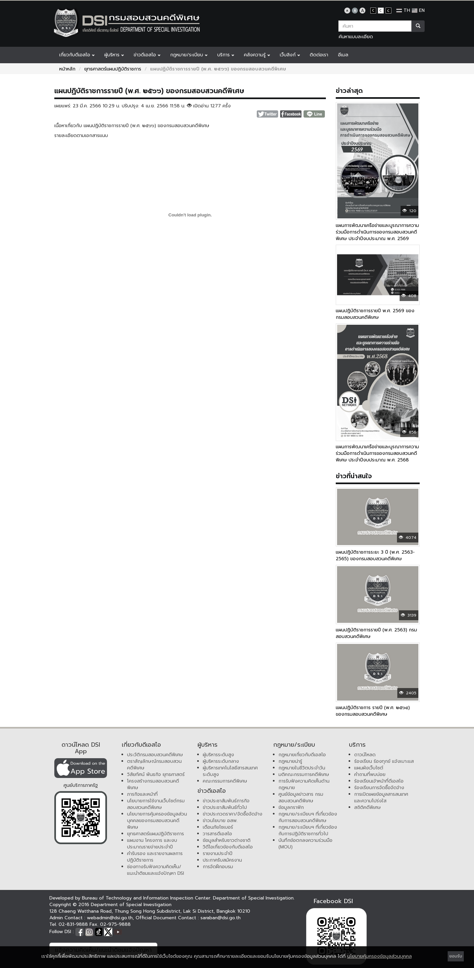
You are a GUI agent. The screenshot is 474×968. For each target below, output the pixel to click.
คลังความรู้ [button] (257, 54)
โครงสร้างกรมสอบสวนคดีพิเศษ (153, 784)
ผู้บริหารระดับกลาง (221, 761)
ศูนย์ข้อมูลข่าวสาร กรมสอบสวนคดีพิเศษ (300, 797)
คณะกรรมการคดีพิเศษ (225, 781)
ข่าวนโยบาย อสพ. (220, 820)
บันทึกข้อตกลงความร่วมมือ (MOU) (305, 843)
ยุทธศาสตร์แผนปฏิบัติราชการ (112, 69)
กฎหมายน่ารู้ (290, 761)
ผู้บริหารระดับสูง (218, 754)
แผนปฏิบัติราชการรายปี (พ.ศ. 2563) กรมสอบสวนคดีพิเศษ (376, 633)
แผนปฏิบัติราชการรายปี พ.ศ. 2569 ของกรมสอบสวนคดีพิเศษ (375, 314)
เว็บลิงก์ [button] (290, 54)
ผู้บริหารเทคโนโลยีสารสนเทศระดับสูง (230, 771)
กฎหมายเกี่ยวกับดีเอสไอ (302, 754)
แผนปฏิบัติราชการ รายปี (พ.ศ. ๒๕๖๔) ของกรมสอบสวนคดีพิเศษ (373, 711)
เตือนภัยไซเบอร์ (218, 827)
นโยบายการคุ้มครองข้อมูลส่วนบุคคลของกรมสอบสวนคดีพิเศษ (157, 821)
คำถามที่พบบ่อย (369, 774)
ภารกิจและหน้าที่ (142, 794)
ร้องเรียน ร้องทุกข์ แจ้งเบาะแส (384, 761)
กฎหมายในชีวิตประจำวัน (301, 767)
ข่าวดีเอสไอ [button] (147, 54)
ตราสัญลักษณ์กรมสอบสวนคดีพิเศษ (154, 764)
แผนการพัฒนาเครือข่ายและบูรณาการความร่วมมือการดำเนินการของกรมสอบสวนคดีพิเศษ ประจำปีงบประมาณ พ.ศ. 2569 (377, 232)
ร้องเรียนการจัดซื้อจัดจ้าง (379, 787)
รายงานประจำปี (217, 853)
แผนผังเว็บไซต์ (368, 767)
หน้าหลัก (67, 69)
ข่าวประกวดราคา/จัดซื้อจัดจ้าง (232, 814)
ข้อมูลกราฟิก (291, 807)
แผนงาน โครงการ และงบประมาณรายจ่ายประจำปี (152, 843)
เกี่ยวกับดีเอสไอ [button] (76, 54)
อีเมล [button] (343, 54)
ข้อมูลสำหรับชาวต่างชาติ (226, 840)
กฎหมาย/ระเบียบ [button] (188, 54)
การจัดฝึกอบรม (218, 866)
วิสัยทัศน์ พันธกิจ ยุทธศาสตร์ (156, 774)
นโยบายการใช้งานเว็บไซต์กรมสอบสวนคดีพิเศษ (156, 804)
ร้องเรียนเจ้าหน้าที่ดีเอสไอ (379, 781)
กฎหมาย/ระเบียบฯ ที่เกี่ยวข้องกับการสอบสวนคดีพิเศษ (307, 817)
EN (418, 10)
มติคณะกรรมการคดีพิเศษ (303, 774)
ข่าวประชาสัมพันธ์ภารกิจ (226, 800)
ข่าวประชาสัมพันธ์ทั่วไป (225, 807)
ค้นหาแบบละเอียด (356, 36)
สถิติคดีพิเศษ (367, 807)
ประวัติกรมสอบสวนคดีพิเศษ (155, 754)
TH (403, 10)
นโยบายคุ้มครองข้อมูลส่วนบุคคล (379, 956)
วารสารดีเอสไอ (217, 833)
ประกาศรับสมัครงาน (222, 860)
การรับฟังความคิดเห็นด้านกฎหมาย (303, 784)
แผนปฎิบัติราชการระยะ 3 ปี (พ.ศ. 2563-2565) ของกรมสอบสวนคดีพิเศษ (375, 555)
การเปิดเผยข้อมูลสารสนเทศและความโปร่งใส (381, 797)
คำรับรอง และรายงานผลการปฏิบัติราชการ (155, 857)
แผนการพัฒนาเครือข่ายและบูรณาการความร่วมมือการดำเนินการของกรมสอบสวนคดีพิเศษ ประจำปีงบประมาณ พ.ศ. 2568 (377, 453)
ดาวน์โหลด (365, 754)
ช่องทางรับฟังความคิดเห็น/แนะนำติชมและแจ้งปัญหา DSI (155, 870)
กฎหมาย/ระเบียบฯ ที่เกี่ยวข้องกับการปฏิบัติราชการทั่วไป (307, 830)
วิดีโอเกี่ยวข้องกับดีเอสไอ (228, 847)
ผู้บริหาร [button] (114, 54)
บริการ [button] (225, 54)
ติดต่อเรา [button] (319, 54)
